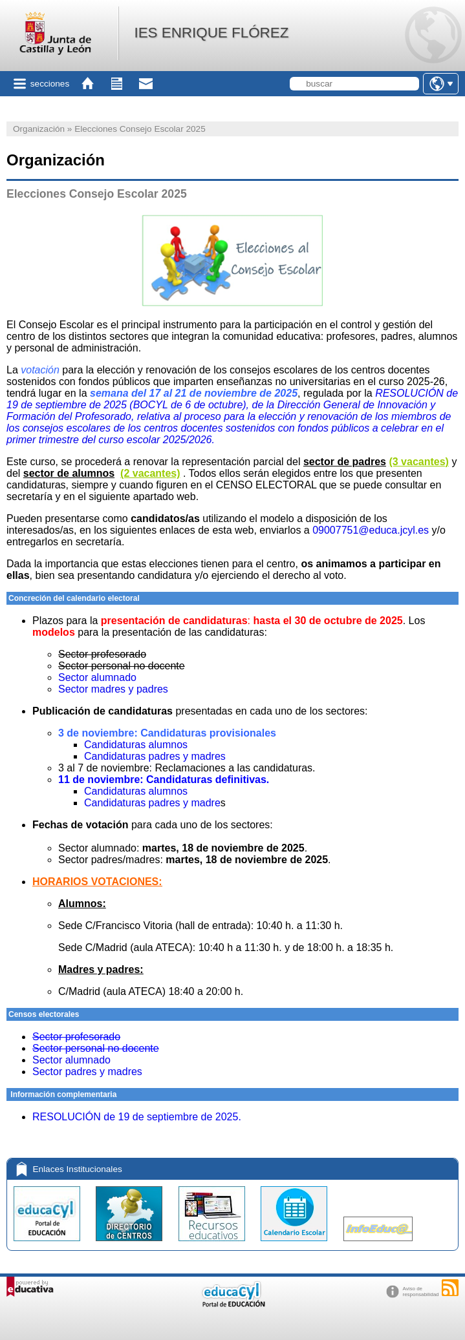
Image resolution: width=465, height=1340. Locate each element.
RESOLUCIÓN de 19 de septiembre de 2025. (136, 1116)
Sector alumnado (97, 677)
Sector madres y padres (113, 689)
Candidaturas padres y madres (155, 756)
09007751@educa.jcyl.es (370, 530)
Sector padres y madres (87, 1071)
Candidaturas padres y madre (152, 802)
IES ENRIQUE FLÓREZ (211, 33)
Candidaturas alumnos (136, 744)
